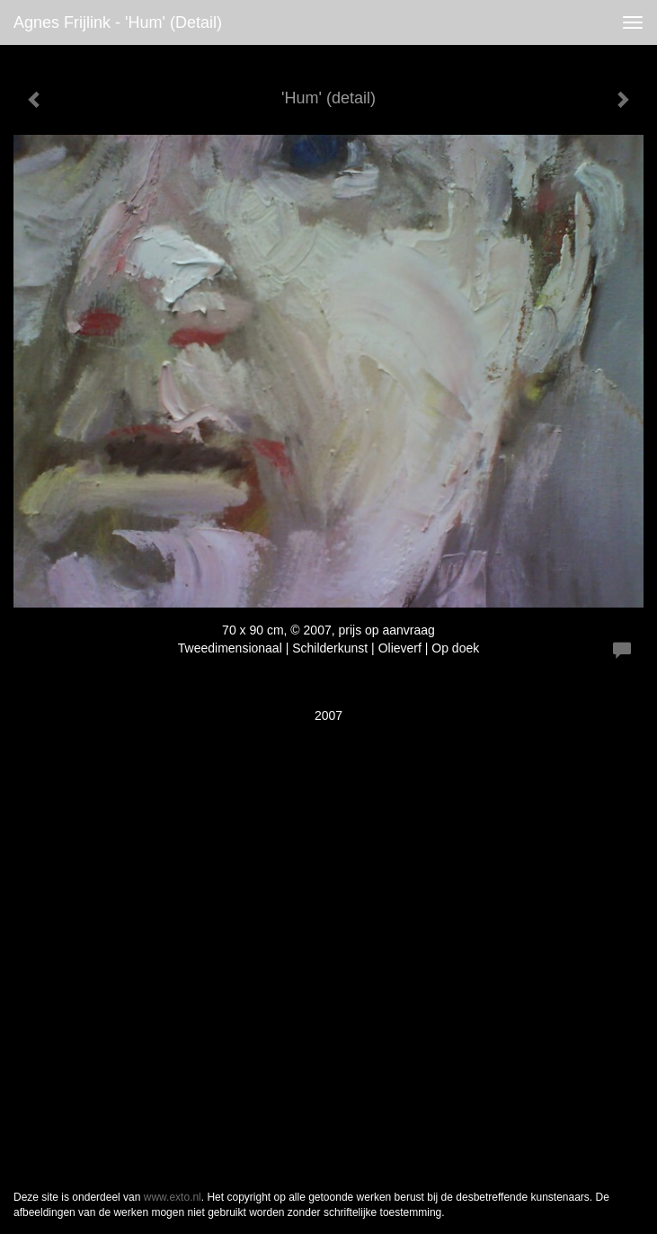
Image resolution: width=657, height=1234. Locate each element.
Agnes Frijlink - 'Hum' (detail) (117, 22)
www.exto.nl (172, 1197)
